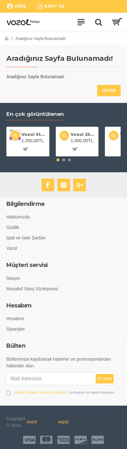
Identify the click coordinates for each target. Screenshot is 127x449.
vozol (32, 421)
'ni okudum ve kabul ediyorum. (60, 392)
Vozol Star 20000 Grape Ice (34, 134)
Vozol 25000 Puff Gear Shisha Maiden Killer (83, 134)
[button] (58, 160)
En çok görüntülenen (35, 114)
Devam (109, 90)
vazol (63, 421)
